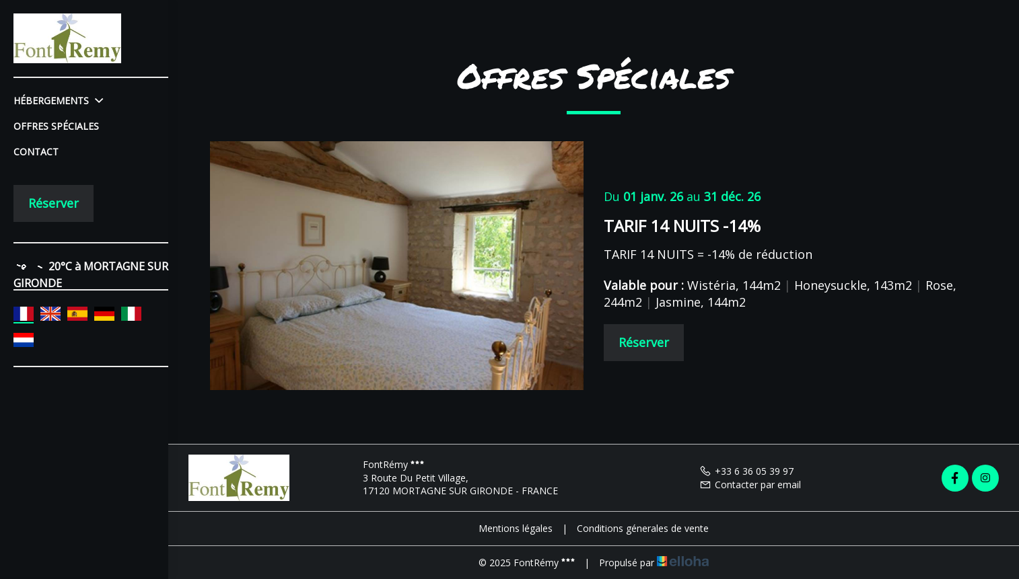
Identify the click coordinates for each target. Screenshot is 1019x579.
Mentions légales (516, 528)
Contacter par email (750, 484)
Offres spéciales (56, 126)
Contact (36, 151)
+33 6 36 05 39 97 (746, 471)
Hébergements (58, 100)
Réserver (53, 203)
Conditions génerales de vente (643, 528)
